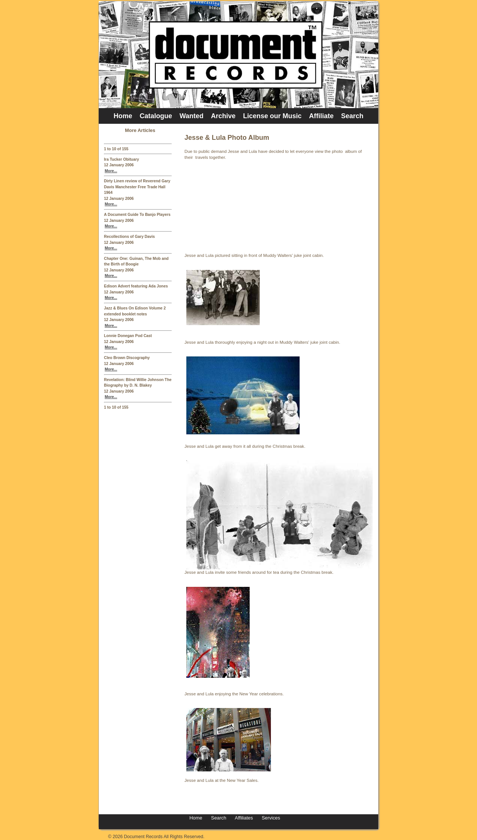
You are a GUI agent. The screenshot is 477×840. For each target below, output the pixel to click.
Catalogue (156, 116)
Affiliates (244, 818)
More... (111, 171)
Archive (223, 116)
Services (270, 818)
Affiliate (321, 116)
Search (352, 116)
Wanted (191, 116)
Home (123, 116)
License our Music (272, 116)
